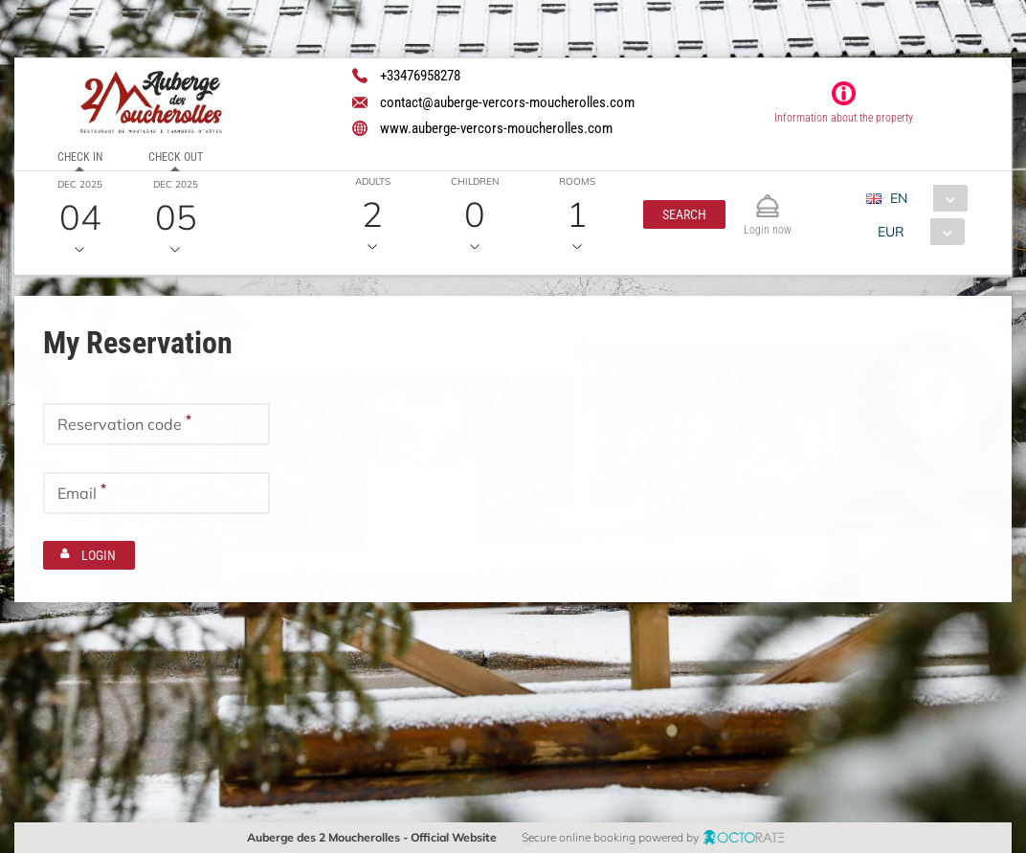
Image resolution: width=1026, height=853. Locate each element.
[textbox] (156, 423)
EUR (891, 231)
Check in (79, 157)
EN (898, 198)
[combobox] (924, 198)
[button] (684, 214)
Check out (174, 157)
